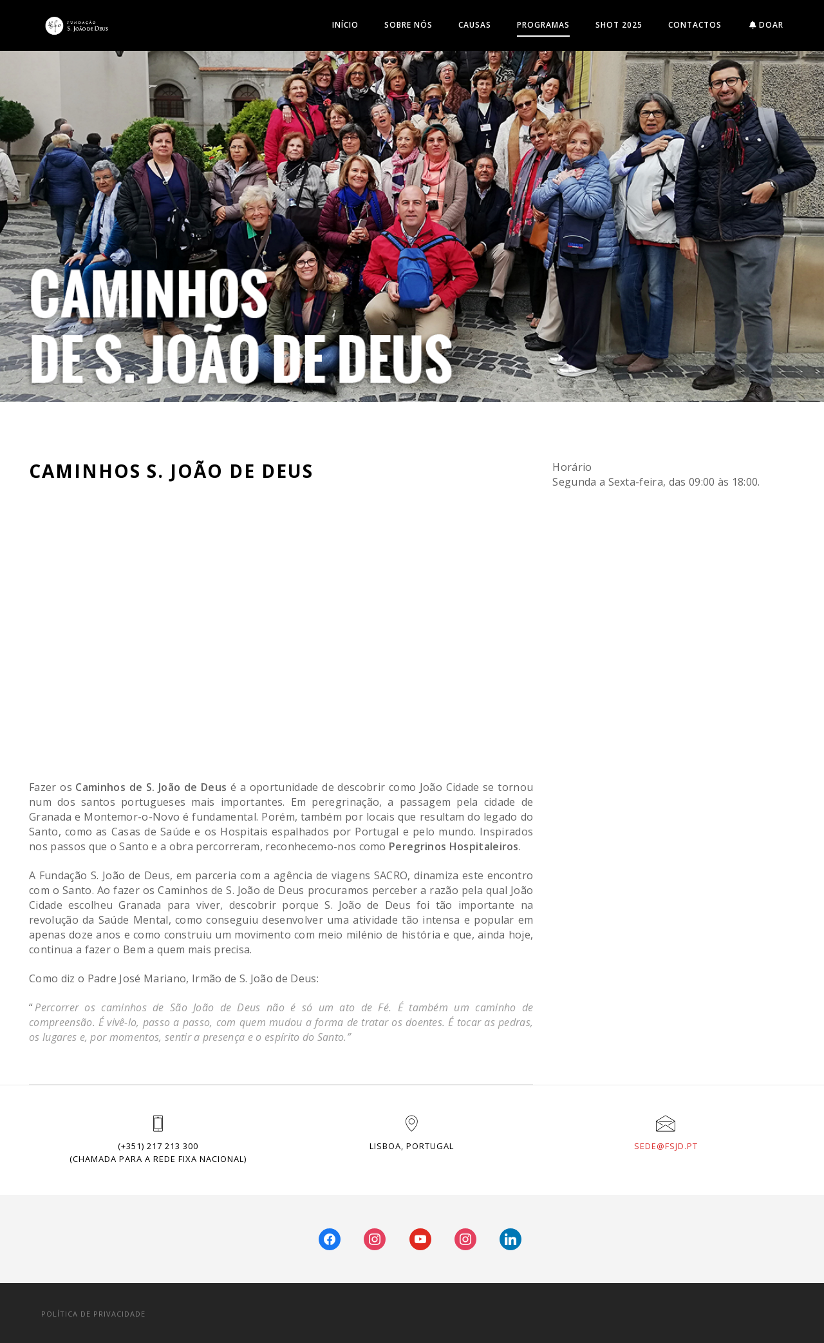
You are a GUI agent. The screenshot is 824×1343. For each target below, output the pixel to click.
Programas (543, 24)
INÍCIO (345, 24)
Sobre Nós (408, 24)
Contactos (695, 24)
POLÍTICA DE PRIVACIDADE (93, 1314)
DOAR (766, 24)
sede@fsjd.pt (666, 1146)
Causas (474, 24)
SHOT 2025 (618, 24)
